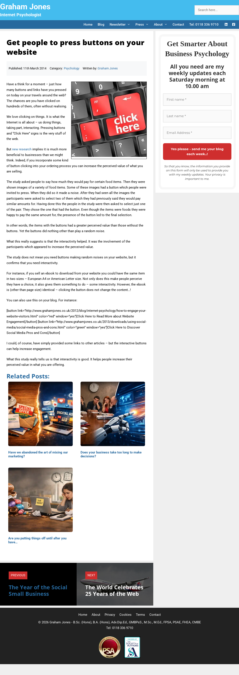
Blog (101, 24)
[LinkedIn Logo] (226, 24)
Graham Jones (25, 6)
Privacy (110, 615)
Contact (178, 24)
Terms (140, 615)
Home (88, 24)
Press (143, 24)
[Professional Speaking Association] (110, 657)
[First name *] (197, 100)
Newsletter (121, 24)
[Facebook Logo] (233, 24)
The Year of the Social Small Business (38, 590)
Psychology (71, 68)
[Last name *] (197, 116)
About (162, 24)
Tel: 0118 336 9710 (204, 24)
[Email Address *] (197, 133)
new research (21, 149)
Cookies (125, 615)
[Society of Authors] (132, 657)
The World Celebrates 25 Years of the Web (114, 590)
